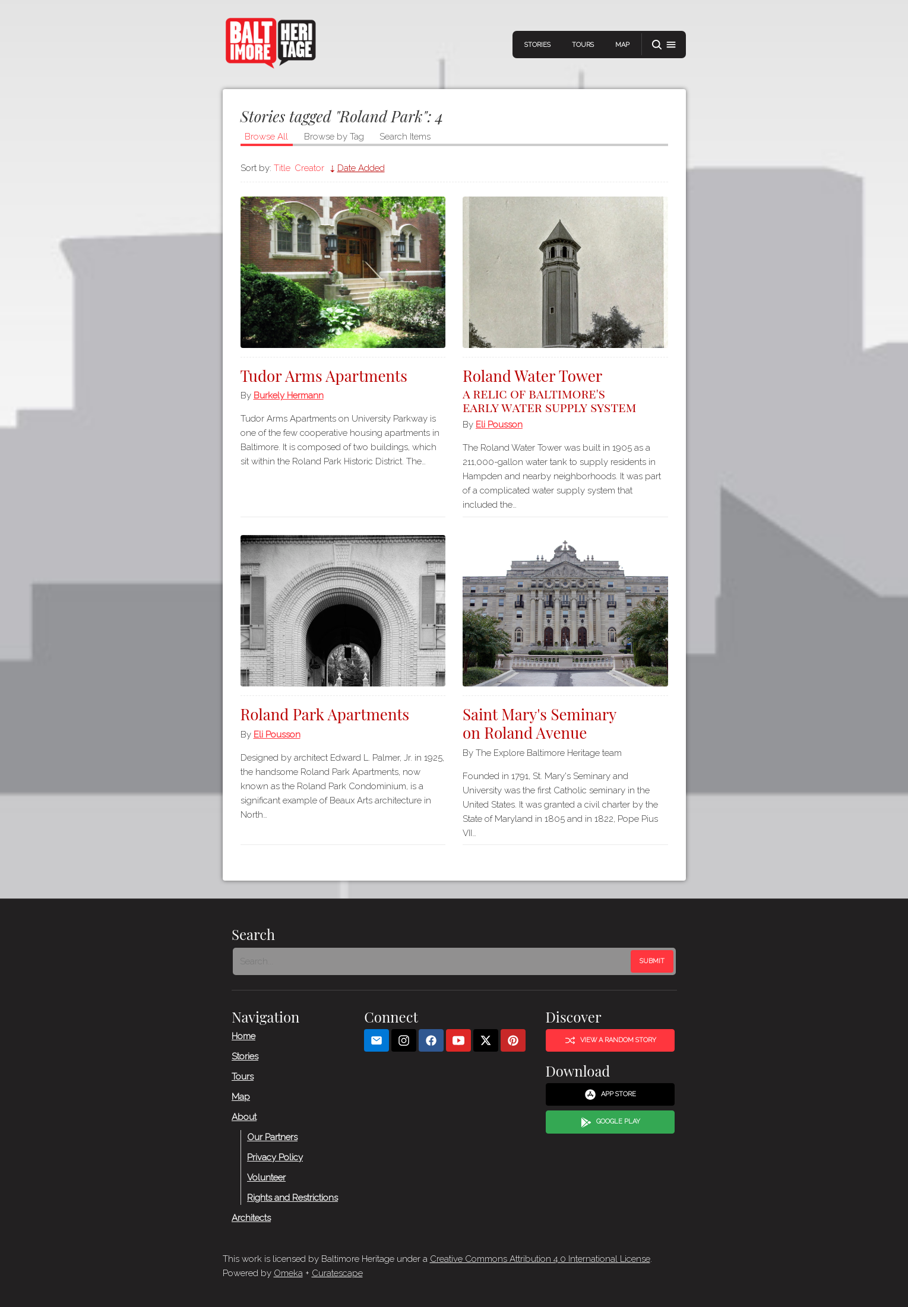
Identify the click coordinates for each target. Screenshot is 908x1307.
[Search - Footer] (433, 961)
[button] (664, 44)
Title (282, 168)
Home (243, 1036)
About (244, 1117)
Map (622, 45)
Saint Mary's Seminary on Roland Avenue (540, 723)
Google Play (610, 1122)
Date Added (361, 168)
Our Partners (272, 1137)
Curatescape (337, 1273)
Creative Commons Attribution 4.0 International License (540, 1259)
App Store (610, 1094)
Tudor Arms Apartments (324, 375)
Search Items (405, 136)
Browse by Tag (334, 136)
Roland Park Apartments (325, 714)
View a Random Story (610, 1040)
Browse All (266, 136)
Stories (537, 45)
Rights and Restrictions (292, 1197)
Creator (309, 168)
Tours (583, 45)
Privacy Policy (275, 1157)
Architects (251, 1218)
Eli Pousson (499, 424)
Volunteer (266, 1177)
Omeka (288, 1273)
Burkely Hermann (289, 395)
